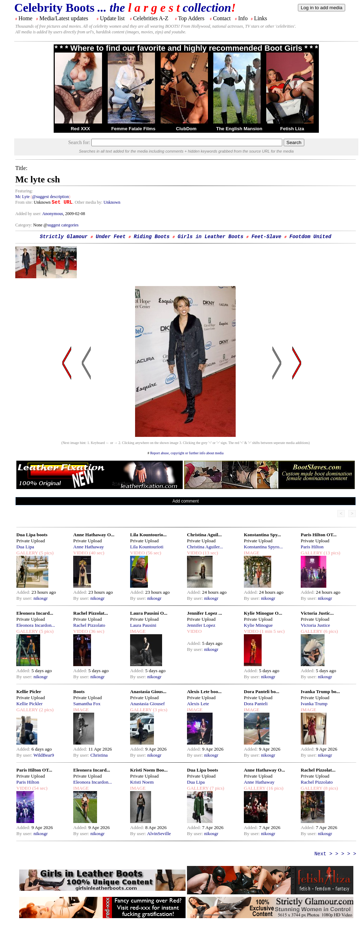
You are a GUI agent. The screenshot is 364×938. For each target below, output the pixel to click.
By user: (24, 598)
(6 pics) (330, 631)
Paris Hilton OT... (319, 534)
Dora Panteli (256, 703)
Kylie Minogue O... (263, 613)
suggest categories (63, 225)
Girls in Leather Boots (210, 237)
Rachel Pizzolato (89, 625)
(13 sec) (210, 552)
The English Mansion (239, 128)
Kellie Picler (28, 691)
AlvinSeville (159, 833)
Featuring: (24, 190)
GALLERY (27, 552)
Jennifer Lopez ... (204, 613)
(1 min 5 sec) (271, 631)
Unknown (111, 202)
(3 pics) (159, 709)
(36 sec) (96, 631)
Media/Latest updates (63, 18)
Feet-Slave (266, 237)
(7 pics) (216, 788)
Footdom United (310, 237)
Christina (99, 755)
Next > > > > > (335, 854)
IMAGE (251, 552)
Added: (24, 592)
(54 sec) (39, 788)
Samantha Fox (87, 703)
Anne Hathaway (88, 546)
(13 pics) (331, 552)
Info (243, 18)
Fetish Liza (292, 128)
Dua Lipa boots (31, 534)
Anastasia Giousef (147, 703)
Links (260, 18)
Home (25, 18)
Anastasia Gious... (148, 691)
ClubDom (186, 128)
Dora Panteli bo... (261, 691)
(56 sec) (153, 552)
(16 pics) (274, 788)
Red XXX (80, 128)
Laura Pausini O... (148, 613)
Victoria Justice (315, 625)
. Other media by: (88, 202)
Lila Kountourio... (148, 534)
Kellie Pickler (29, 703)
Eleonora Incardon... (35, 625)
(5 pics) (46, 552)
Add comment (185, 501)
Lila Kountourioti (147, 546)
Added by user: (28, 213)
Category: (24, 225)
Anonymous (52, 213)
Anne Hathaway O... (93, 534)
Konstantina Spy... (262, 534)
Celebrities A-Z (150, 18)
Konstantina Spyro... (263, 546)
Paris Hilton (312, 546)
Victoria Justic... (317, 613)
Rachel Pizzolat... (90, 613)
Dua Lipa (25, 546)
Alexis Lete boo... (204, 691)
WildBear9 (43, 755)
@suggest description (50, 196)
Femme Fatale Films (133, 128)
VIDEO (80, 552)
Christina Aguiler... (205, 546)
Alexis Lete (198, 703)
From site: (24, 202)
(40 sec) (96, 552)
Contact (222, 18)
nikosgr (40, 598)
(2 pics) (46, 709)
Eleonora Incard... (34, 613)
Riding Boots (152, 237)
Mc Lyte (22, 196)
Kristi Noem (142, 782)
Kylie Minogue (258, 625)
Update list (112, 18)
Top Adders (191, 18)
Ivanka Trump (314, 703)
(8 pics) (330, 788)
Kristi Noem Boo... (149, 770)
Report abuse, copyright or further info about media (187, 453)
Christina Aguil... (204, 534)
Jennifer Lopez (201, 625)
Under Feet (110, 237)
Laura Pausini (143, 625)
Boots (79, 691)
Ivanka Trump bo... (320, 691)
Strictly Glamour (63, 237)
